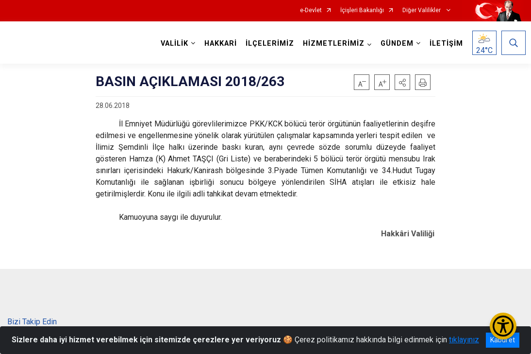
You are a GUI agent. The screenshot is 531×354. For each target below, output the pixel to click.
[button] (402, 82)
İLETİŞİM (444, 43)
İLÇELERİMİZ (268, 43)
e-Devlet (311, 10)
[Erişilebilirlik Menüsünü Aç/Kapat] (503, 326)
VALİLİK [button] (172, 43)
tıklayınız (464, 339)
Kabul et (502, 340)
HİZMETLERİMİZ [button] (332, 43)
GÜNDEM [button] (395, 43)
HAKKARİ (218, 43)
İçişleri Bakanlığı (362, 10)
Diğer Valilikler (422, 10)
